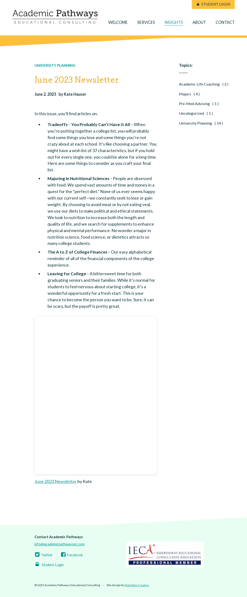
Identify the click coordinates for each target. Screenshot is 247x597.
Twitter (43, 555)
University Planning (54, 65)
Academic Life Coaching (203, 84)
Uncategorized (196, 113)
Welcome (118, 22)
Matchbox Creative (136, 585)
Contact (225, 22)
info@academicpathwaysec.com (59, 544)
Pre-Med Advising (199, 103)
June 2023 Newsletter (55, 481)
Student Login (215, 4)
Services (146, 22)
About (199, 22)
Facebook (71, 555)
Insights (174, 22)
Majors (189, 94)
